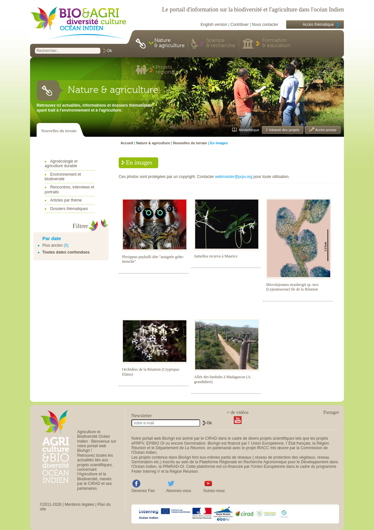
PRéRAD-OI (173, 466)
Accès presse (325, 130)
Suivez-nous (214, 490)
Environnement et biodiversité (63, 176)
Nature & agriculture (169, 43)
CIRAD (211, 438)
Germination (194, 443)
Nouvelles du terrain (58, 130)
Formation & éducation (276, 43)
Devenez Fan (143, 490)
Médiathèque (249, 130)
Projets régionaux (168, 70)
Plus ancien (52, 245)
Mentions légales (79, 504)
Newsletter (141, 415)
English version (214, 24)
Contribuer (239, 24)
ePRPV (137, 443)
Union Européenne (267, 443)
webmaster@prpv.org (233, 176)
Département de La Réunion (180, 448)
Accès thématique (318, 24)
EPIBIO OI (155, 443)
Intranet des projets (283, 130)
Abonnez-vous (178, 490)
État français (299, 443)
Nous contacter (265, 24)
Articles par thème (66, 200)
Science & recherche (220, 43)
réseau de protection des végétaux (285, 457)
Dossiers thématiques (69, 208)
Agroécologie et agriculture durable (61, 163)
